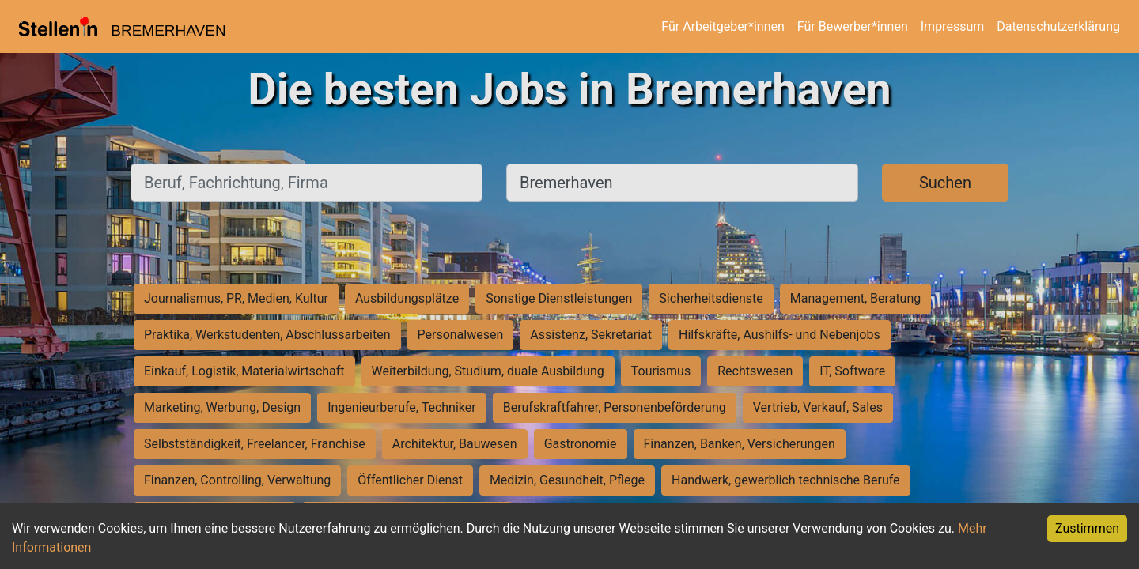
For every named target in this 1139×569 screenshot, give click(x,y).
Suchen (945, 182)
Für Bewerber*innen (852, 26)
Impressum (953, 26)
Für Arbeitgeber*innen (722, 26)
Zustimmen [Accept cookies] (1087, 528)
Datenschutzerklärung (1058, 26)
